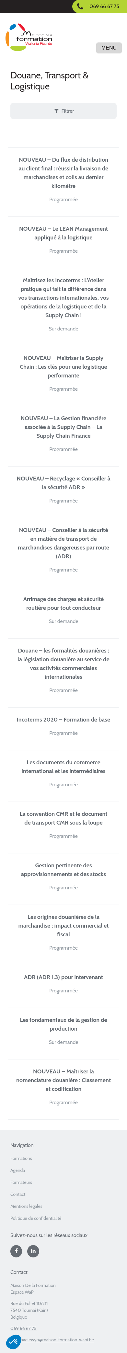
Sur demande (63, 329)
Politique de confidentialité (36, 1218)
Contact (17, 1194)
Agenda (17, 1170)
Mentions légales (26, 1206)
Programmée (63, 199)
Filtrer (63, 111)
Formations (21, 1158)
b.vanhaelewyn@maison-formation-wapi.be (52, 1340)
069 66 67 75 (23, 1328)
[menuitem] (63, 1160)
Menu (109, 48)
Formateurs (21, 1182)
